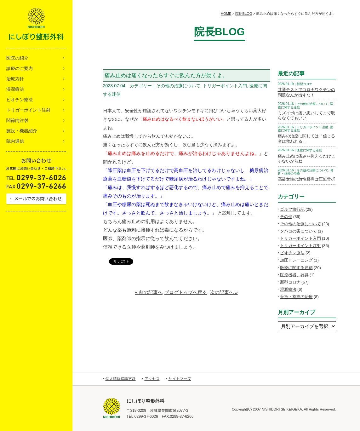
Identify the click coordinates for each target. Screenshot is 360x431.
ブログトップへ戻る (185, 292)
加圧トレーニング (296, 260)
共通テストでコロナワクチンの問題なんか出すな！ (306, 92)
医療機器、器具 (294, 275)
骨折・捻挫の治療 (296, 296)
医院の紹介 (17, 57)
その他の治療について (300, 223)
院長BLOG (243, 13)
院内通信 (15, 141)
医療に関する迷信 (296, 267)
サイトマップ (180, 378)
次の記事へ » (224, 292)
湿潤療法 (15, 89)
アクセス (152, 378)
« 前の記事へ (149, 292)
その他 (286, 216)
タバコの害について (298, 231)
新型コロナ (290, 282)
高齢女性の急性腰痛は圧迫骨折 (306, 179)
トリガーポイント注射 (28, 109)
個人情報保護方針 (121, 378)
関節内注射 (17, 120)
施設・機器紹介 (21, 130)
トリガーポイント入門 (300, 238)
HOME (226, 13)
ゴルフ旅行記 (292, 209)
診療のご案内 (19, 68)
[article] (186, 166)
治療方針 (15, 78)
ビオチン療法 (19, 99)
